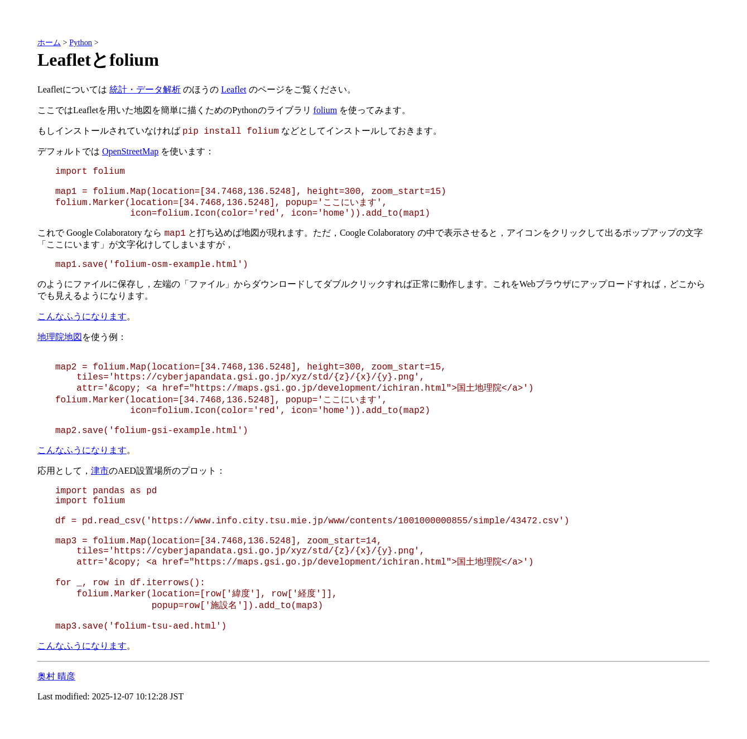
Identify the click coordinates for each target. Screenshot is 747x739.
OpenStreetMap (130, 151)
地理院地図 (59, 337)
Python (80, 42)
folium (326, 110)
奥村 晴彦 (56, 676)
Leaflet (233, 89)
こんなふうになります (82, 316)
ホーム (49, 42)
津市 (100, 470)
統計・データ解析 (145, 89)
